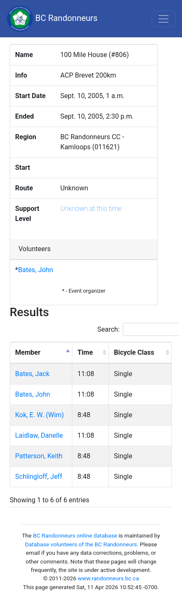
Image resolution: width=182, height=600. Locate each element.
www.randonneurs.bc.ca (108, 578)
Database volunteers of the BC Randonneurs (81, 544)
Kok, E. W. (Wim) (39, 415)
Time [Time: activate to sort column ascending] (85, 352)
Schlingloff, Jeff (38, 477)
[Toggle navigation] (163, 18)
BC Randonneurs (52, 18)
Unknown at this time (90, 209)
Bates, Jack (32, 374)
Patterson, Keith (39, 456)
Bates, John (35, 270)
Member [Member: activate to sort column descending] (27, 352)
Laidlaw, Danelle (39, 435)
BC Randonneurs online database (75, 535)
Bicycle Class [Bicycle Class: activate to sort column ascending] (134, 352)
